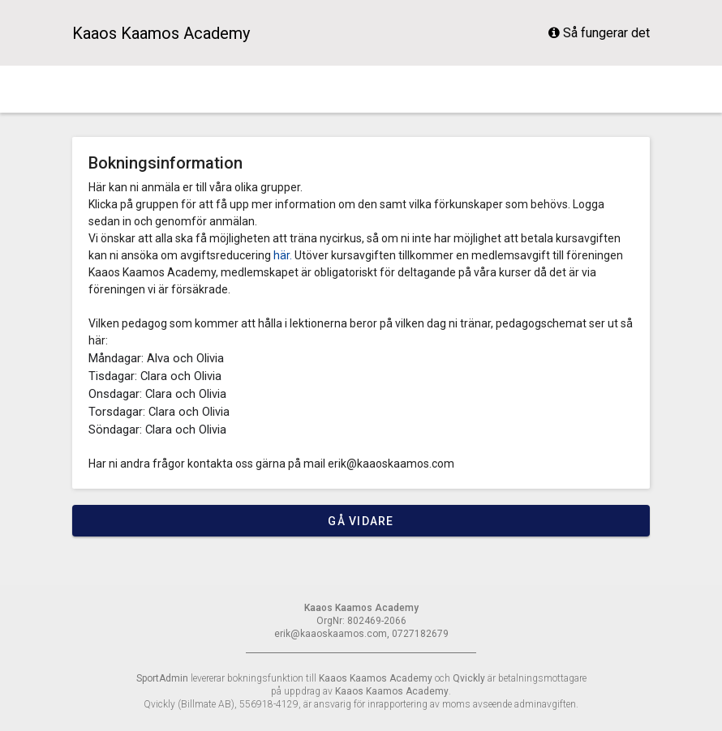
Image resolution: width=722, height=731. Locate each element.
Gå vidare (360, 521)
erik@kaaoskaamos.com (391, 463)
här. (282, 255)
